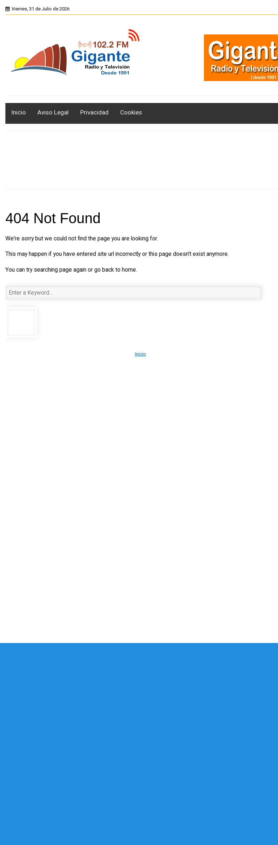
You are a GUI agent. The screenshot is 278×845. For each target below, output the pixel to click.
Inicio (18, 112)
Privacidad (94, 112)
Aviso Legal (53, 112)
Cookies (131, 112)
